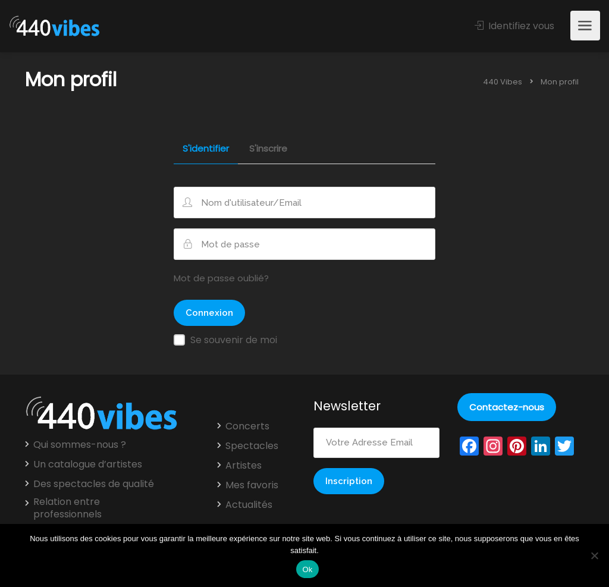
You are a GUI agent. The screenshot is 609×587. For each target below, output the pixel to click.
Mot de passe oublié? (221, 278)
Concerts (247, 426)
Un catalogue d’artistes (87, 464)
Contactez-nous (506, 407)
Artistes (243, 465)
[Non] (594, 555)
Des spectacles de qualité (93, 484)
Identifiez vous (514, 26)
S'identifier (206, 149)
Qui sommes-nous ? (79, 444)
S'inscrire (268, 149)
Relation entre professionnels (67, 508)
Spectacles (251, 446)
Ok (307, 569)
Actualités (248, 504)
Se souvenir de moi (233, 340)
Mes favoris (251, 485)
